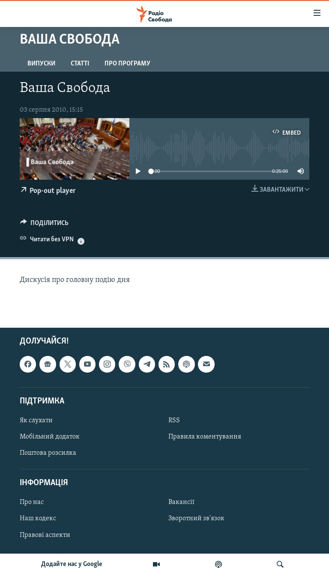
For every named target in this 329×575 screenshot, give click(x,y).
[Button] (44, 225)
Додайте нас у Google (71, 564)
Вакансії (181, 502)
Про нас (32, 502)
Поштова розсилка (48, 453)
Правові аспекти (45, 534)
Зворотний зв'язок (196, 518)
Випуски (41, 63)
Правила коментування (204, 436)
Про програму (127, 63)
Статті (80, 63)
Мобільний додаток (50, 436)
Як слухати (36, 420)
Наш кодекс (38, 518)
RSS (174, 420)
